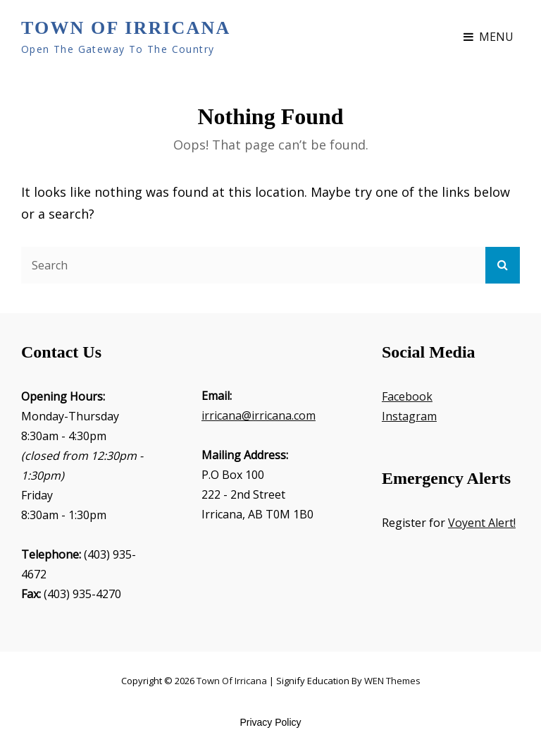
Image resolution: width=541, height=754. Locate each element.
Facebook (407, 396)
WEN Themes (392, 680)
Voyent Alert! (482, 522)
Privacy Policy (270, 722)
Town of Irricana (125, 28)
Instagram (409, 416)
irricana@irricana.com (258, 415)
